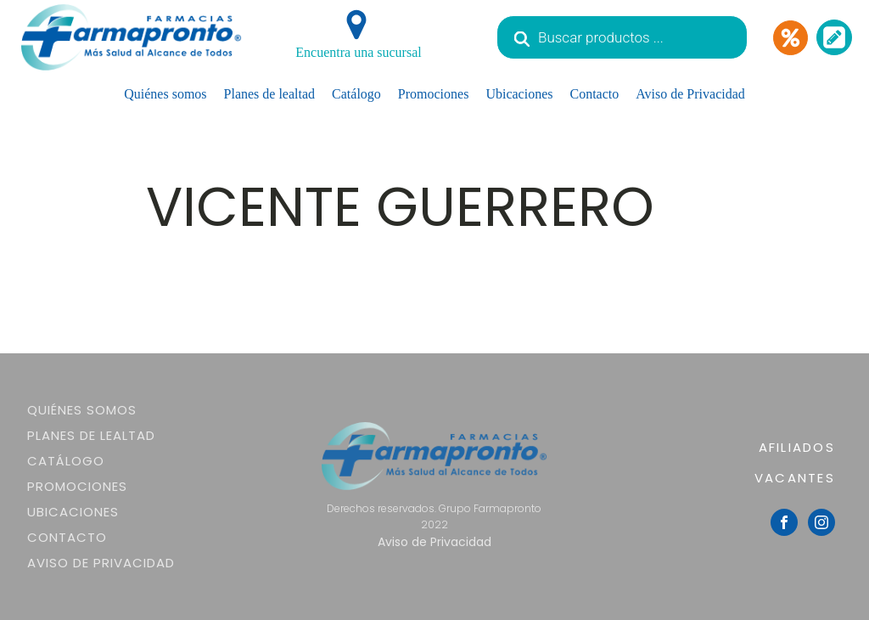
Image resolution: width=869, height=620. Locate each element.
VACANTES (794, 478)
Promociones (433, 94)
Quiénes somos (165, 94)
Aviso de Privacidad (690, 94)
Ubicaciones (518, 94)
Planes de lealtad (270, 94)
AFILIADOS (797, 447)
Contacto (594, 94)
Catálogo (356, 94)
